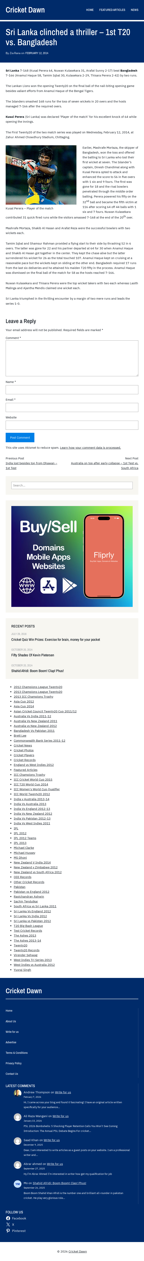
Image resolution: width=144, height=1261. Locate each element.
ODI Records (22, 877)
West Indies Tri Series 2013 (33, 960)
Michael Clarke (24, 848)
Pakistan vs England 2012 (31, 892)
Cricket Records (25, 760)
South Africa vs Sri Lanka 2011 (35, 906)
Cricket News (23, 745)
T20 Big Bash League (28, 926)
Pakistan (19, 887)
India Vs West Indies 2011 (32, 823)
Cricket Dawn (25, 10)
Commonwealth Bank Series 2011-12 (39, 740)
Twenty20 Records (26, 950)
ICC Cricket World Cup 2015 (33, 779)
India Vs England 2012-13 (32, 809)
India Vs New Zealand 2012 (33, 814)
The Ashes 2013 (25, 935)
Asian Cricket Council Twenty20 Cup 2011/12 (45, 711)
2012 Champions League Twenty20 (38, 687)
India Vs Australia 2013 (30, 804)
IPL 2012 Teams (25, 838)
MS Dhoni (20, 857)
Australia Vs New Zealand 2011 (35, 721)
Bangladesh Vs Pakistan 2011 (34, 731)
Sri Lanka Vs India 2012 (30, 916)
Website (11, 417)
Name (11, 382)
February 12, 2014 (36, 53)
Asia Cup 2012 (24, 701)
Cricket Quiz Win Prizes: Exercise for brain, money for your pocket (55, 639)
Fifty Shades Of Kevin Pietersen (32, 655)
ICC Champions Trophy (29, 775)
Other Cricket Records (29, 882)
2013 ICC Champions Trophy (33, 696)
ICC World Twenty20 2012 (32, 794)
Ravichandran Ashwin (29, 896)
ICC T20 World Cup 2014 (31, 784)
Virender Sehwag (25, 955)
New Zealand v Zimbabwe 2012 (36, 867)
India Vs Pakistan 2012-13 (32, 818)
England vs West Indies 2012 (34, 765)
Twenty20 (20, 945)
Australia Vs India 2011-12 (32, 716)
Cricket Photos (24, 750)
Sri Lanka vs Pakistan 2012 (32, 921)
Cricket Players (24, 755)
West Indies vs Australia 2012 (34, 965)
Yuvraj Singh (22, 970)
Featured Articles (25, 770)
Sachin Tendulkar (26, 901)
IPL (16, 828)
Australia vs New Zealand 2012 (35, 726)
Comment (13, 338)
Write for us (63, 1092)
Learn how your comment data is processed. (90, 448)
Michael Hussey (24, 853)
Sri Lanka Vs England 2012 (32, 911)
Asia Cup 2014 (24, 706)
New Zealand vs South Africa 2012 (38, 872)
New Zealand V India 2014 (32, 862)
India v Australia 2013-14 (31, 799)
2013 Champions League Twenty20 (38, 692)
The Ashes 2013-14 (27, 940)
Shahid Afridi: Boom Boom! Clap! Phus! (37, 670)
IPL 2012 (20, 833)
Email (11, 400)
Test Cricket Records (28, 931)
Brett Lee (20, 735)
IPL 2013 (20, 843)
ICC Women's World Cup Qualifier (37, 789)
